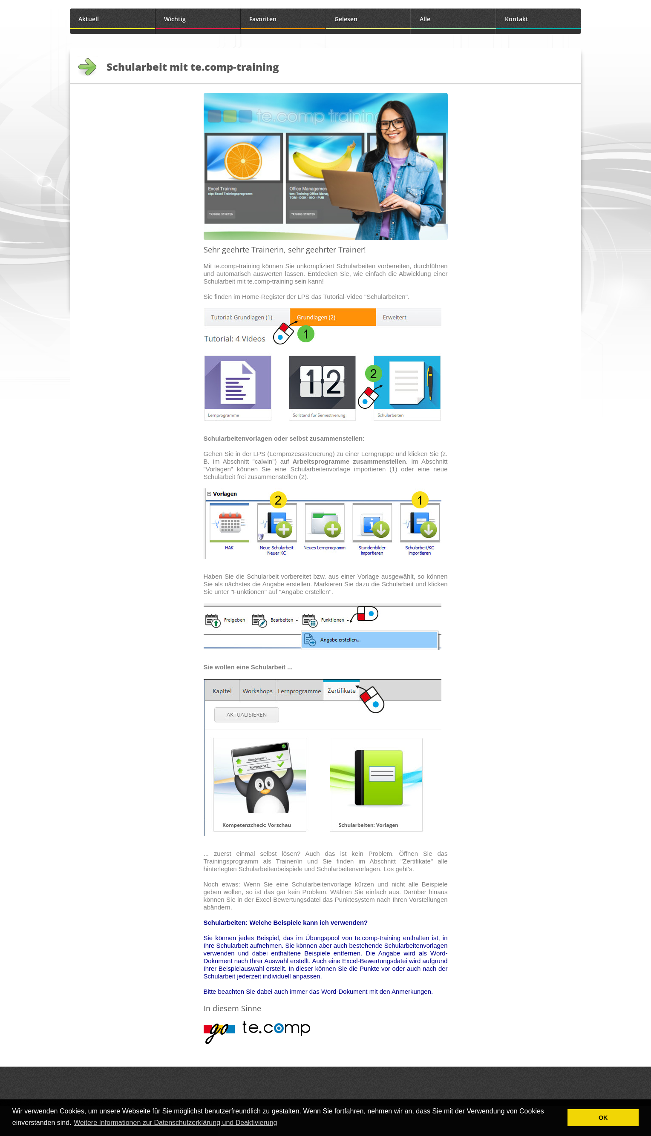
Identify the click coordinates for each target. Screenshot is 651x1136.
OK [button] (603, 1117)
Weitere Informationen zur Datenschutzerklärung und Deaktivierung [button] (175, 1122)
